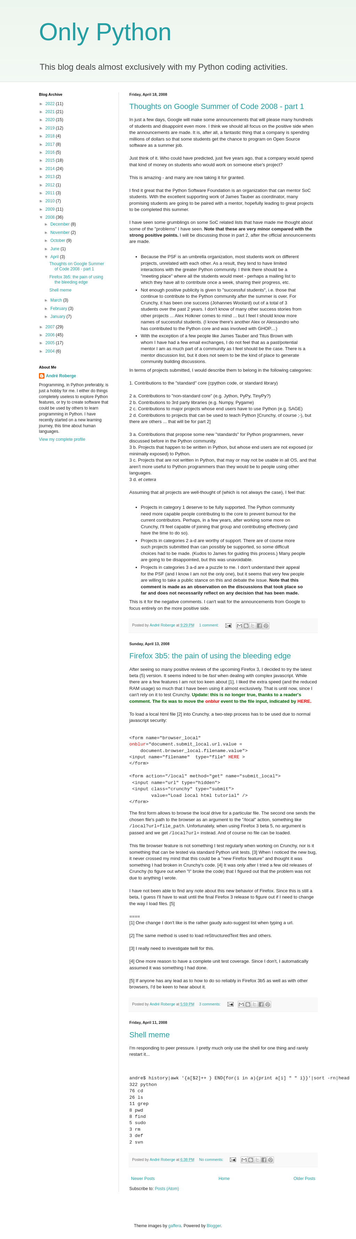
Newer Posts (143, 1178)
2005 (51, 342)
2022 (51, 103)
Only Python (105, 31)
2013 (51, 176)
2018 (51, 136)
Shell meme (149, 1034)
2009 (51, 209)
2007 (51, 326)
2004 (51, 351)
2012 (51, 185)
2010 (51, 201)
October (58, 240)
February (59, 308)
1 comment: (209, 625)
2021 (51, 111)
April (55, 256)
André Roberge (61, 375)
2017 (51, 144)
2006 (51, 334)
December (60, 224)
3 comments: (210, 1004)
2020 (51, 119)
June (55, 248)
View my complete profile (62, 439)
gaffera (174, 1225)
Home (224, 1178)
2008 (51, 217)
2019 (51, 128)
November (60, 232)
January (58, 316)
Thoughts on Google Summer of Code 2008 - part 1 (216, 106)
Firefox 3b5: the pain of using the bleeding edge (210, 655)
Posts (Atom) (167, 1188)
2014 (51, 168)
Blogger (214, 1225)
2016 (51, 152)
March (56, 300)
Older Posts (304, 1178)
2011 (51, 193)
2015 (51, 160)
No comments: (212, 1159)
